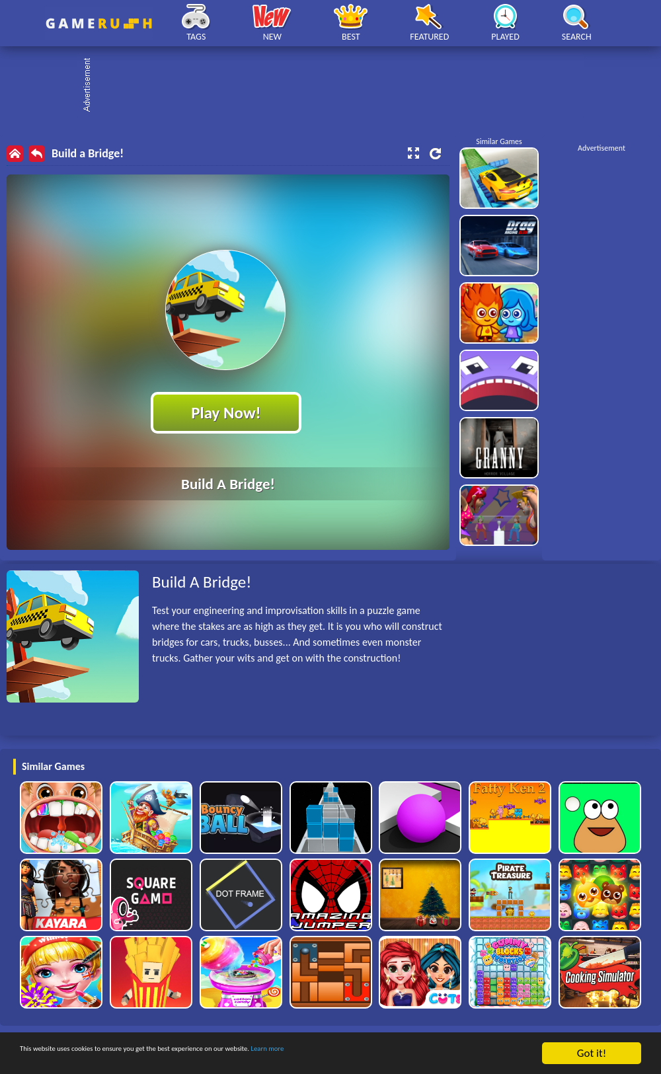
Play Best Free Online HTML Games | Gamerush (99, 23)
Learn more (413, 1054)
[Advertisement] (337, 86)
